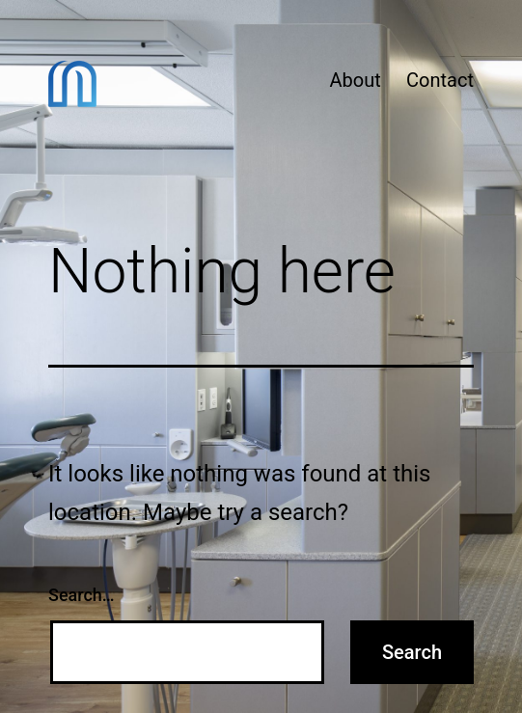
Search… (81, 595)
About (354, 80)
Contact (440, 80)
